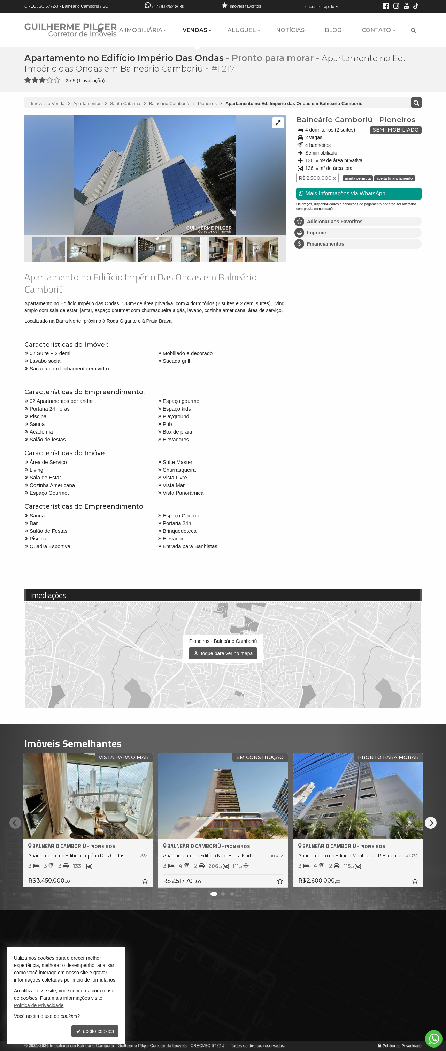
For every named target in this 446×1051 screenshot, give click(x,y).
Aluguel (244, 30)
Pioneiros (397, 119)
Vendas (197, 30)
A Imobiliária (143, 30)
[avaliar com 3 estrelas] (42, 80)
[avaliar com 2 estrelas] (35, 80)
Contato (378, 30)
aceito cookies (95, 1031)
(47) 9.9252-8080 (168, 6)
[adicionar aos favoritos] (145, 881)
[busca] (413, 30)
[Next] (431, 823)
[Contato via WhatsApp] (434, 1039)
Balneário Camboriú (334, 119)
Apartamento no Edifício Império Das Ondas (124, 58)
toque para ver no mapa (223, 653)
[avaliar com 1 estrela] (27, 80)
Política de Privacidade (402, 1046)
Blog (335, 30)
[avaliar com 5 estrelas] (57, 80)
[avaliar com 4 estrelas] (49, 80)
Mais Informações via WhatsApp (342, 193)
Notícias (292, 30)
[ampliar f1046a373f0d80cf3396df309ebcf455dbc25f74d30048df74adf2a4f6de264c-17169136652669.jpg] (130, 175)
